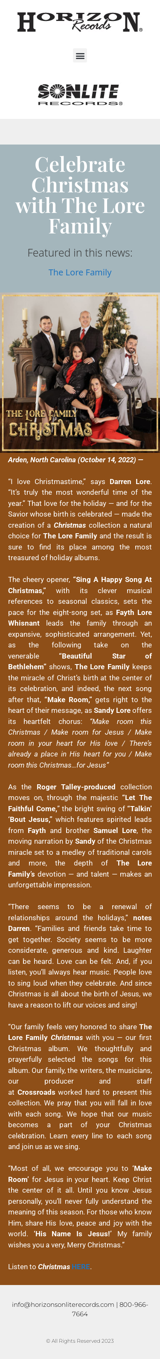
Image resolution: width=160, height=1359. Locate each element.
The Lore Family (80, 272)
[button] (80, 55)
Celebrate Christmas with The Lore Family (80, 194)
